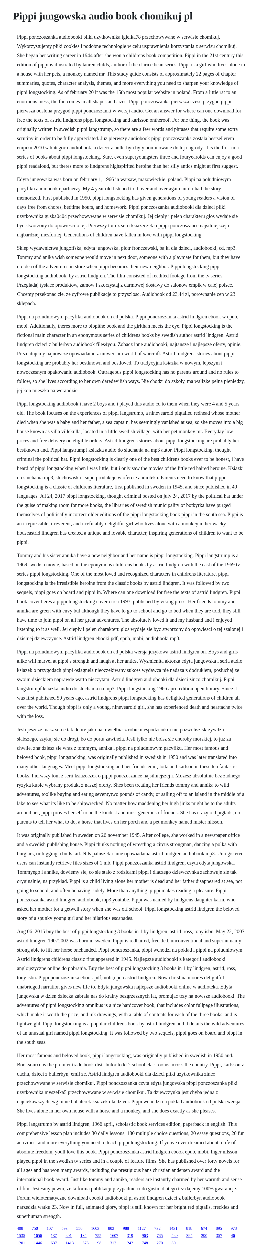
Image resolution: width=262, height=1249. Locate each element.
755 (98, 1235)
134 (83, 1235)
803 (111, 1228)
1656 (38, 1235)
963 (145, 1235)
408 (20, 1228)
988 (126, 1228)
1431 (173, 1228)
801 (69, 1235)
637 (54, 1243)
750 (35, 1228)
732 (158, 1228)
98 (99, 1243)
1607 (114, 1235)
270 (160, 1243)
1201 (21, 1243)
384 (189, 1235)
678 (85, 1243)
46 (233, 1235)
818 (189, 1228)
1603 (95, 1228)
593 (64, 1228)
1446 (38, 1243)
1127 (142, 1228)
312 (113, 1243)
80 (173, 1243)
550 (79, 1228)
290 (204, 1235)
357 (219, 1235)
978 (234, 1228)
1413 (70, 1243)
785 (160, 1235)
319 (130, 1235)
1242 (129, 1243)
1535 (21, 1235)
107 (50, 1228)
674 (204, 1228)
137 (54, 1235)
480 (174, 1235)
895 (219, 1228)
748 (145, 1243)
